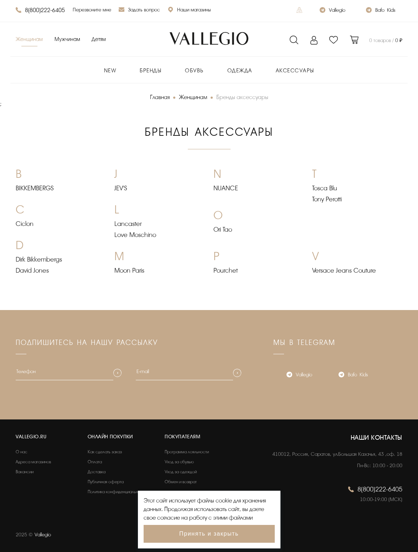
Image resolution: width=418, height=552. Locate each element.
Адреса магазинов (33, 461)
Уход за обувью (179, 461)
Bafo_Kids (380, 10)
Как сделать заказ (105, 451)
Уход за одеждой (181, 471)
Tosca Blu (324, 188)
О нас (21, 451)
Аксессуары (295, 71)
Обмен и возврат (181, 481)
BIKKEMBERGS (35, 188)
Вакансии (24, 471)
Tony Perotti (327, 199)
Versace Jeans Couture (344, 270)
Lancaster (127, 223)
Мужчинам (67, 39)
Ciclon (24, 223)
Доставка (96, 471)
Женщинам (29, 39)
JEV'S (120, 188)
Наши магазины (189, 10)
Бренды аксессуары (242, 97)
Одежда (239, 71)
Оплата (95, 461)
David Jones (32, 270)
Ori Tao (222, 229)
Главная (160, 97)
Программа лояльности (187, 451)
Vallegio (332, 10)
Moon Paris (129, 270)
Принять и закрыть (209, 534)
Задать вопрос (139, 10)
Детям (99, 39)
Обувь (194, 71)
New (110, 71)
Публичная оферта (106, 481)
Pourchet (225, 270)
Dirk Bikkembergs (39, 259)
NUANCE (225, 188)
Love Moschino (135, 234)
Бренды (150, 71)
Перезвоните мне (92, 9)
